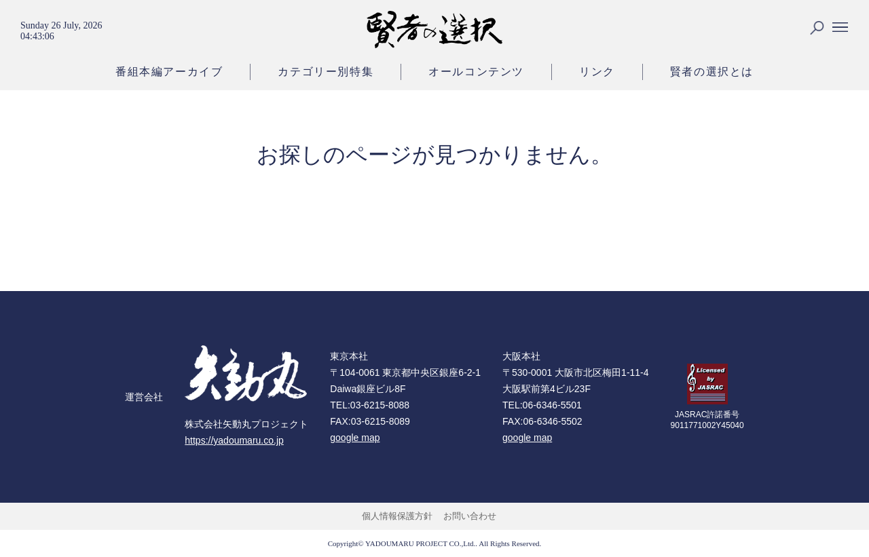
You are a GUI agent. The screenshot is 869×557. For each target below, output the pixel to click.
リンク (597, 71)
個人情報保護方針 (397, 516)
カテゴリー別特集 (325, 71)
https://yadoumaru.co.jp (234, 440)
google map (355, 437)
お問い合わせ (469, 516)
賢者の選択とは (712, 71)
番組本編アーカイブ (169, 71)
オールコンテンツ (476, 71)
